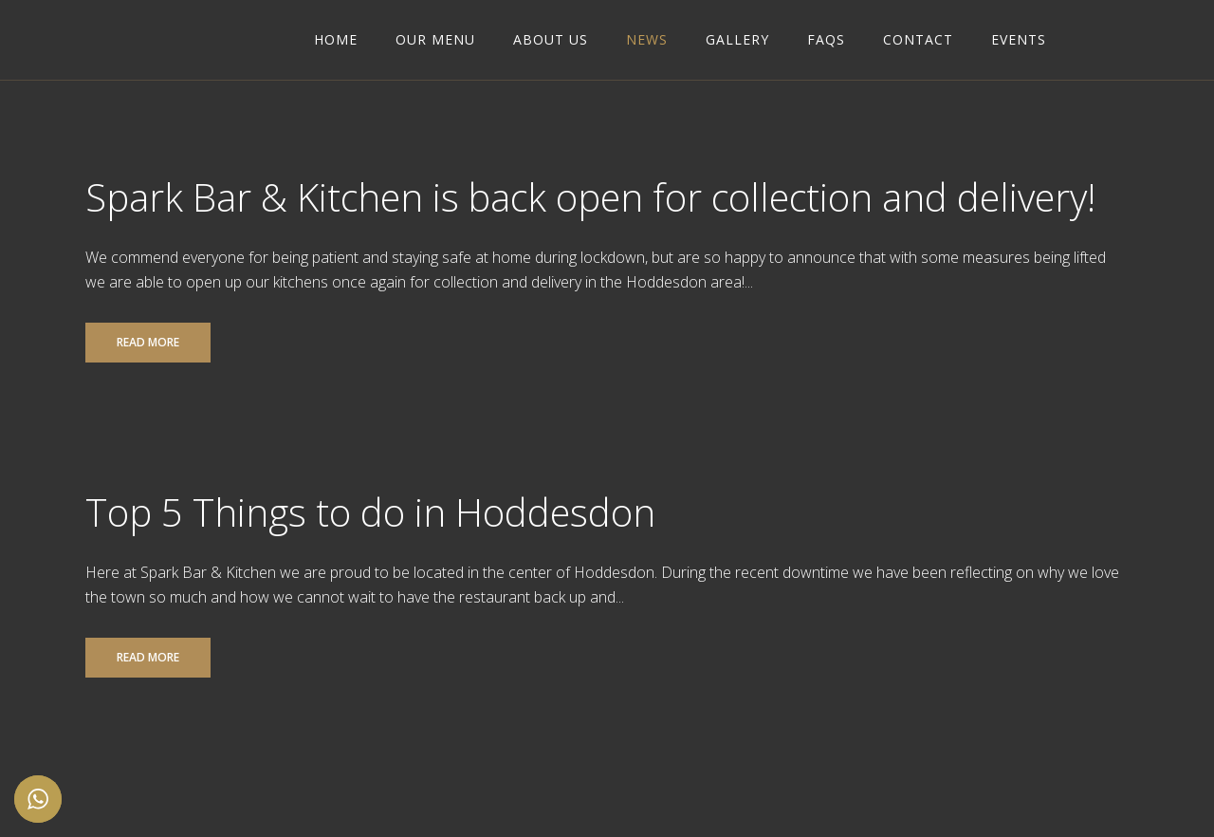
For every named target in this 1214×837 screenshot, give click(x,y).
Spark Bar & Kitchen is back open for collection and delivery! (590, 197)
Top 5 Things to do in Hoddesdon (370, 512)
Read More (148, 342)
